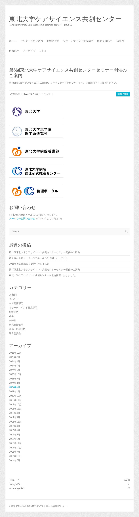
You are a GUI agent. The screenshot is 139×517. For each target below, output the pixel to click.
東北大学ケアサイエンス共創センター (65, 19)
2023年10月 (15, 374)
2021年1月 (14, 391)
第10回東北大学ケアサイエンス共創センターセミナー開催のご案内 (44, 269)
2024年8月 (14, 361)
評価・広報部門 (17, 329)
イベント (46, 93)
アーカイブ (29, 50)
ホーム (13, 41)
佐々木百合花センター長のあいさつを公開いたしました (38, 258)
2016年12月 (15, 421)
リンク (43, 50)
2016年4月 (14, 434)
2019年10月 (15, 404)
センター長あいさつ (31, 41)
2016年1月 (14, 438)
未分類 (12, 320)
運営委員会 (15, 333)
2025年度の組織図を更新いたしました (29, 263)
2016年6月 (14, 430)
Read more (122, 93)
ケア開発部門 (16, 303)
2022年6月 (14, 387)
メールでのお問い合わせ (22, 218)
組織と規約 (53, 41)
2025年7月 (14, 357)
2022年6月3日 (31, 93)
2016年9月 (14, 426)
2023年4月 (14, 383)
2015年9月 (14, 451)
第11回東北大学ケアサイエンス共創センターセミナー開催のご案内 (44, 252)
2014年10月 (15, 456)
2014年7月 (14, 460)
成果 (11, 316)
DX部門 (120, 41)
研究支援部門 (104, 41)
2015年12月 (15, 443)
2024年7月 (14, 365)
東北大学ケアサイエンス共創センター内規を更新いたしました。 (43, 275)
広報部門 (14, 50)
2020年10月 (15, 395)
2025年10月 (15, 352)
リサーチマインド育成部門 (78, 41)
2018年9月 (14, 413)
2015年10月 (15, 447)
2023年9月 (14, 378)
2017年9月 (14, 417)
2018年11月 (15, 408)
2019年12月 (15, 400)
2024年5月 (14, 370)
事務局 (16, 93)
